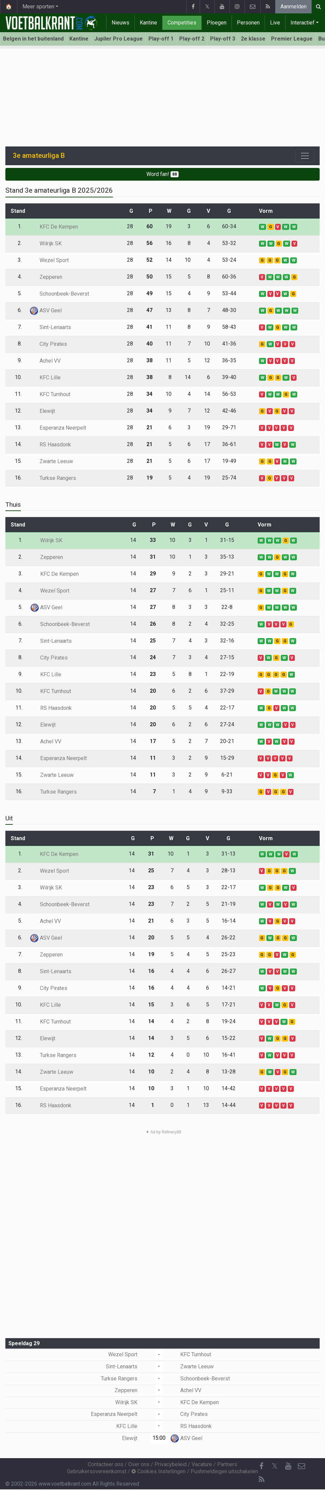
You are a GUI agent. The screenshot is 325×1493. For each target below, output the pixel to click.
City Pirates (48, 344)
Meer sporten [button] (38, 6)
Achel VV (45, 361)
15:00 (159, 1438)
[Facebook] (261, 1466)
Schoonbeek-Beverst (59, 294)
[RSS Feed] (261, 1479)
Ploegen (216, 22)
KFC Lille (45, 377)
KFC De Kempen (54, 227)
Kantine (148, 22)
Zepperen (46, 277)
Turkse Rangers (53, 478)
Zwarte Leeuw (51, 461)
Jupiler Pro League (118, 39)
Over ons (138, 1464)
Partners (227, 1464)
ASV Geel (46, 310)
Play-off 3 (222, 39)
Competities (182, 22)
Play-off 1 (161, 39)
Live (275, 22)
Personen (248, 22)
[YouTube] (288, 1466)
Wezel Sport (49, 260)
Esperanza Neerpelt (58, 428)
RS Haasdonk (50, 444)
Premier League (292, 39)
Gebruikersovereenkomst (96, 1471)
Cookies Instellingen (158, 1471)
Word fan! (162, 174)
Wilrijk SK (46, 243)
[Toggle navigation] (305, 156)
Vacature (202, 1464)
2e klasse (253, 39)
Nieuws (120, 22)
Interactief (302, 22)
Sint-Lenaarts (50, 327)
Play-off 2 (191, 39)
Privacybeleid (170, 1464)
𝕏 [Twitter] (275, 1466)
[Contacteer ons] (301, 1466)
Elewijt (42, 411)
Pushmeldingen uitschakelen (224, 1471)
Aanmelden (293, 6)
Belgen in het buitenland (33, 39)
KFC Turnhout (50, 394)
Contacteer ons (105, 1464)
